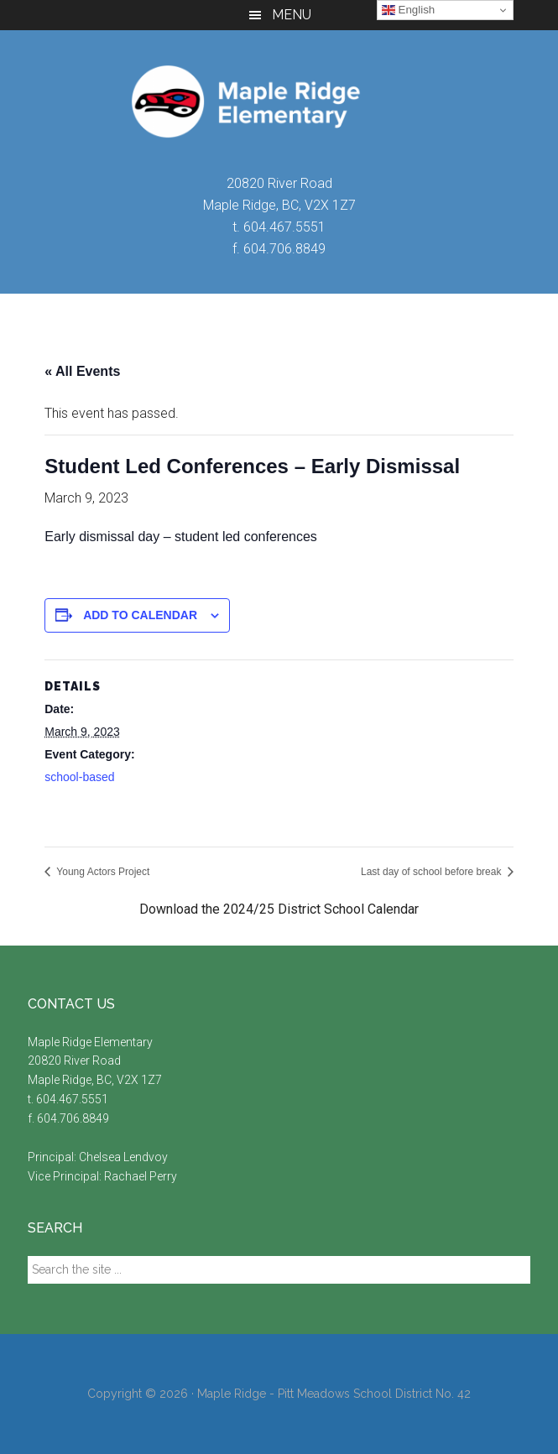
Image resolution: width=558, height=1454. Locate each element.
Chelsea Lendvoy (124, 1157)
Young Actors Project (101, 872)
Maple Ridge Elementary (279, 101)
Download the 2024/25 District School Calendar (279, 909)
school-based (79, 777)
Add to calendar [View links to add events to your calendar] (140, 615)
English (408, 10)
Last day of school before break (432, 872)
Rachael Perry (142, 1176)
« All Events (82, 371)
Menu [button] (291, 15)
